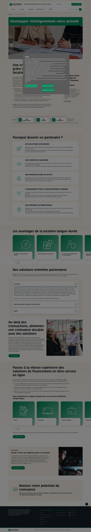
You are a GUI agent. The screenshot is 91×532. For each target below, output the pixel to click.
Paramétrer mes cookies (31, 85)
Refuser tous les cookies (48, 85)
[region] (46, 73)
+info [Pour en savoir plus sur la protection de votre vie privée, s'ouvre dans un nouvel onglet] (26, 82)
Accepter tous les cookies (48, 90)
